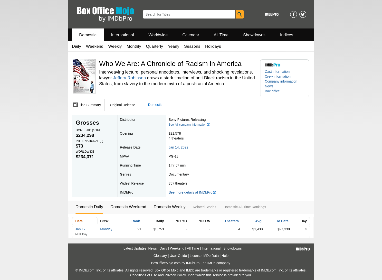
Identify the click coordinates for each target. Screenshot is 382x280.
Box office (272, 91)
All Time (221, 35)
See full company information (189, 124)
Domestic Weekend (128, 207)
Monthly (134, 46)
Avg (258, 221)
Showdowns (254, 35)
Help (225, 256)
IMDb (211, 263)
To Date (282, 221)
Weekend (95, 46)
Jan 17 (80, 229)
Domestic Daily (89, 207)
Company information (281, 81)
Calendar (190, 35)
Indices (286, 35)
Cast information (277, 72)
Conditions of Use (143, 275)
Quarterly (154, 46)
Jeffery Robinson (129, 77)
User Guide (178, 256)
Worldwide (158, 35)
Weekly (115, 46)
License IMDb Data (204, 256)
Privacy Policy (175, 275)
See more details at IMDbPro (192, 192)
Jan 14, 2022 (178, 147)
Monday (106, 229)
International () (89, 141)
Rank (136, 221)
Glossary (160, 256)
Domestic (87, 35)
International (122, 35)
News (269, 86)
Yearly (173, 46)
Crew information (278, 76)
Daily (76, 46)
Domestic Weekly (169, 207)
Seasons (192, 46)
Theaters (232, 221)
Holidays (213, 46)
